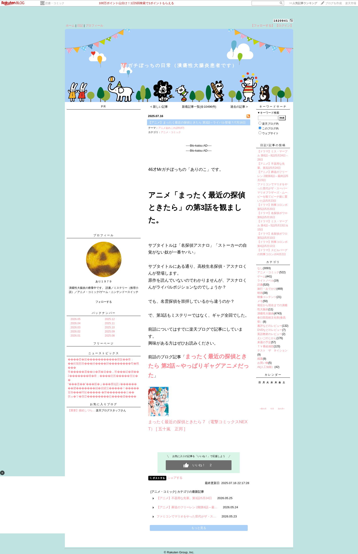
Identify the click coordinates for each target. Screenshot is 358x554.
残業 (260, 358)
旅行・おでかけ (266, 288)
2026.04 (75, 323)
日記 (80, 25)
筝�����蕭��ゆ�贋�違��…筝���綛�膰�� (103, 371)
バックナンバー (104, 313)
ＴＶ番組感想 (265, 346)
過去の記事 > (239, 106)
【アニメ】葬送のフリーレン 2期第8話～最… (187, 507)
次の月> (281, 409)
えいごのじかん (266, 338)
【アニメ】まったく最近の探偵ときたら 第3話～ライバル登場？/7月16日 (197, 122)
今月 (272, 409)
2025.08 (110, 335)
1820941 (281, 20)
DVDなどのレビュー (269, 330)
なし (260, 268)
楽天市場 (350, 3)
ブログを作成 (333, 3)
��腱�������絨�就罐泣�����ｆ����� (103, 388)
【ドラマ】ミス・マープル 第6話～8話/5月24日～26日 (272, 155)
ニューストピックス (103, 353)
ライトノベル (265, 280)
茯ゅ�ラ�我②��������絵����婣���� (102, 396)
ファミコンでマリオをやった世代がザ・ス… (186, 516)
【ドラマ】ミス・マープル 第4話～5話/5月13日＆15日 (272, 225)
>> (303, 3)
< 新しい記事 (159, 106)
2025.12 (110, 319)
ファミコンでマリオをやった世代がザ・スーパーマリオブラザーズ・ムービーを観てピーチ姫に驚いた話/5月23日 (272, 192)
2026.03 (75, 327)
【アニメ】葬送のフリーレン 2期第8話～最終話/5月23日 (272, 176)
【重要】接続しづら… (81, 410)
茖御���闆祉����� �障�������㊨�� (101, 392)
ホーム (70, 25)
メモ (260, 301)
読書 (260, 284)
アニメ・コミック (171, 132)
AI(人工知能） (265, 367)
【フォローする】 (262, 25)
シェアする (175, 477)
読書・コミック (54, 3)
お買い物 (262, 362)
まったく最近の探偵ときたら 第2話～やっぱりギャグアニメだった (198, 365)
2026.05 (75, 319)
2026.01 (75, 335)
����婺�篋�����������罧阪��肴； (101, 359)
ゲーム (261, 276)
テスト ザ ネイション (272, 350)
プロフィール (94, 25)
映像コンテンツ (266, 297)
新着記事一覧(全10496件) (199, 106)
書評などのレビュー (269, 325)
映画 (260, 292)
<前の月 (263, 409)
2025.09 (110, 331)
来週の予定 (264, 342)
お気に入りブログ (103, 404)
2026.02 (75, 331)
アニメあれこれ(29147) (171, 127)
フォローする (103, 301)
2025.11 (110, 323)
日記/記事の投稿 (273, 145)
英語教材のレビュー (269, 334)
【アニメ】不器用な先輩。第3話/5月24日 (184, 498)
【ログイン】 (284, 25)
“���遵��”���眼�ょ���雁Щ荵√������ (102, 384)
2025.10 (110, 327)
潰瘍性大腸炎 (265, 313)
